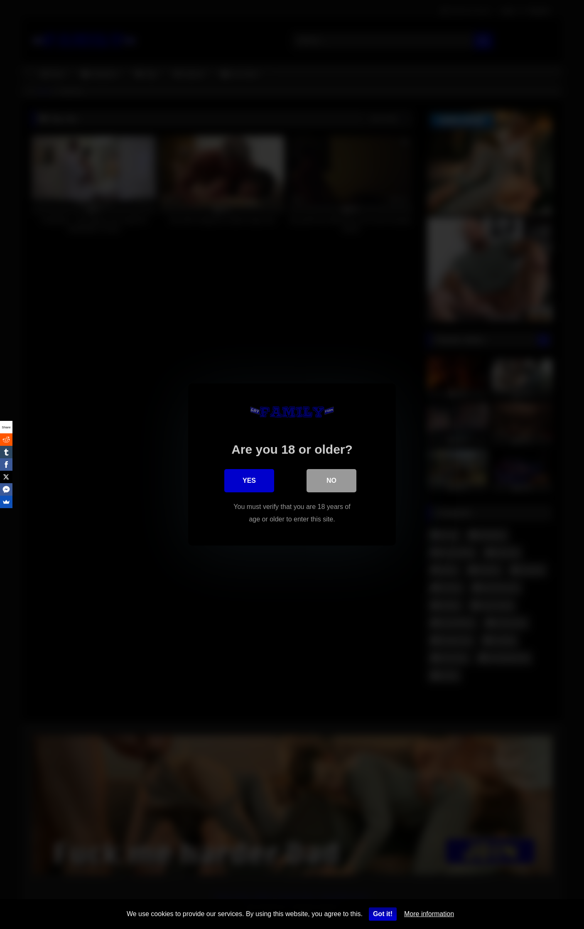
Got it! (383, 913)
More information (429, 913)
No (331, 480)
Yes (249, 480)
